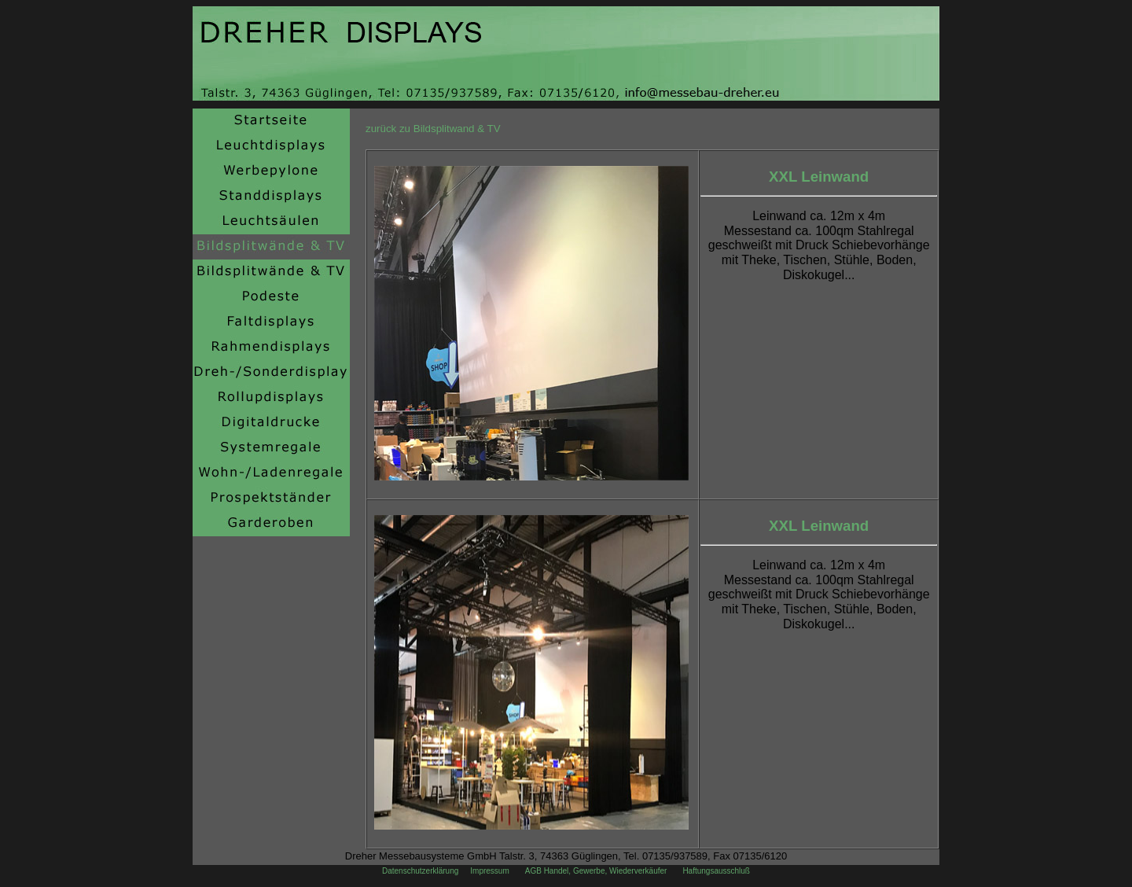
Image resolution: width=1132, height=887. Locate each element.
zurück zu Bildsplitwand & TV (433, 128)
